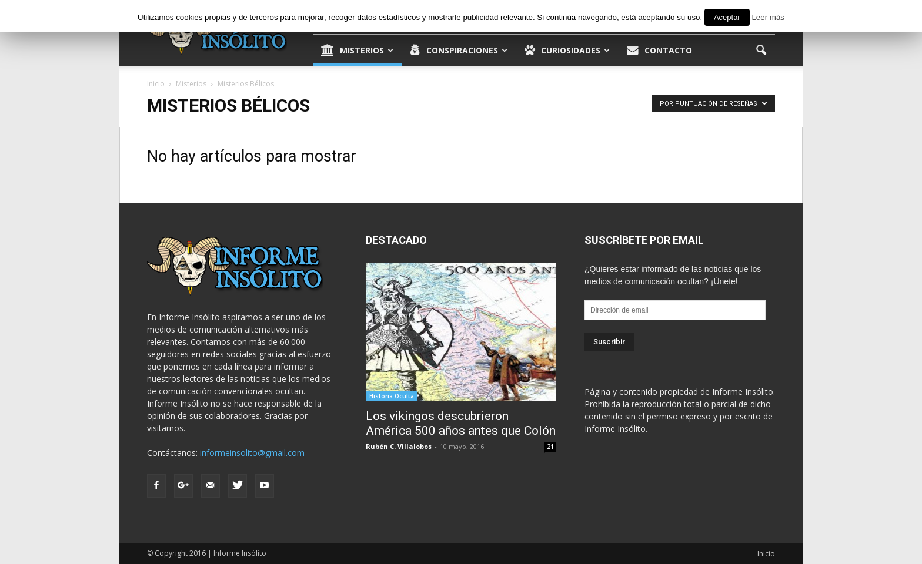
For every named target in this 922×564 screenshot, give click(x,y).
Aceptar (727, 17)
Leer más (767, 17)
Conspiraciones (458, 50)
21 (550, 446)
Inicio (766, 554)
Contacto (659, 50)
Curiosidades (567, 50)
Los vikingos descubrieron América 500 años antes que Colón (461, 423)
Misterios (357, 50)
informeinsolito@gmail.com (252, 452)
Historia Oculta (391, 396)
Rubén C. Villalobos (399, 446)
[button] (761, 50)
